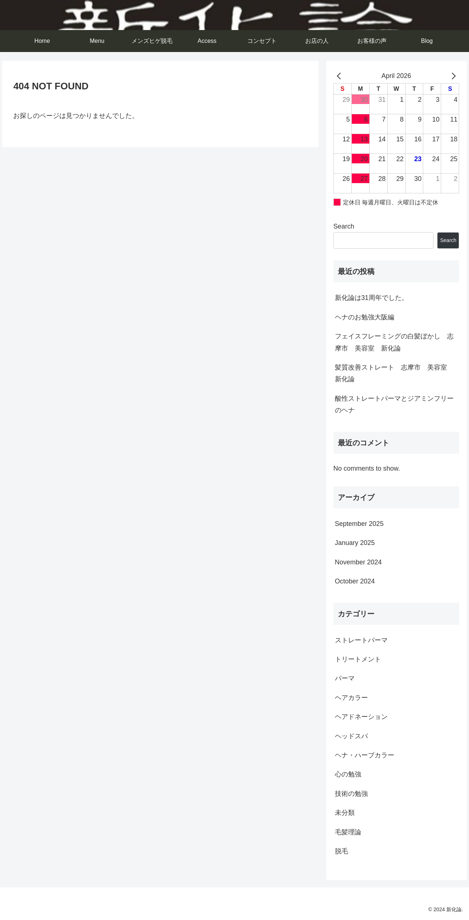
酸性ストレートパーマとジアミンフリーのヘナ (394, 404)
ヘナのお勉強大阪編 (364, 317)
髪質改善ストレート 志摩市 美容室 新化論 (394, 373)
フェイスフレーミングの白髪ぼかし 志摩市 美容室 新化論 (394, 342)
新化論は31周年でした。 (371, 297)
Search (343, 226)
